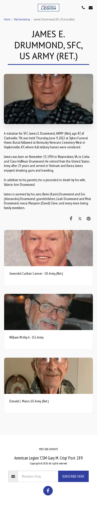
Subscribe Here (73, 476)
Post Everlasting (22, 19)
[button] (5, 7)
